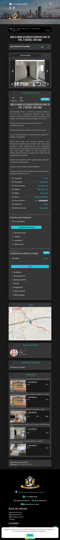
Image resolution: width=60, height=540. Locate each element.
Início (12, 28)
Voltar (47, 30)
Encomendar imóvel (16, 517)
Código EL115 (16, 30)
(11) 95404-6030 (19, 4)
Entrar (12, 519)
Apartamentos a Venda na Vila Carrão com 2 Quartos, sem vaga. (29, 379)
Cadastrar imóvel (15, 514)
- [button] (10, 311)
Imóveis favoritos (15, 512)
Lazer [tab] (14, 266)
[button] (13, 71)
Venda (18, 28)
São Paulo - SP (26, 28)
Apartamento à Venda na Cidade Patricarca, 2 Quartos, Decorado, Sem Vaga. (26, 441)
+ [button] (10, 309)
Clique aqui (13, 464)
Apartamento (36, 28)
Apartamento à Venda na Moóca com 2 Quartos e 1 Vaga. (27, 409)
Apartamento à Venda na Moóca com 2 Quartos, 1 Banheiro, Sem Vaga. (30, 425)
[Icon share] (10, 8)
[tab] (15, 55)
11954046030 (23, 354)
